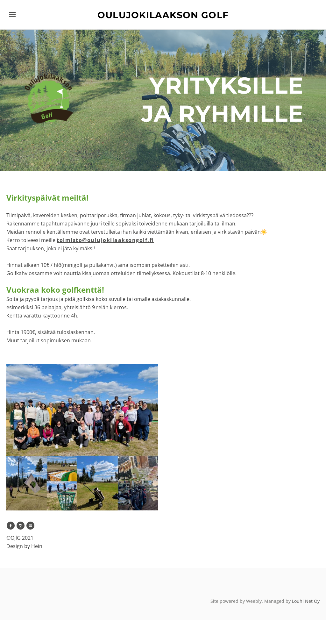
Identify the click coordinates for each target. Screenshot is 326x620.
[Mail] (30, 526)
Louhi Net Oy (306, 601)
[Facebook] (11, 526)
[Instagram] (21, 526)
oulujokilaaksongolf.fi (105, 240)
